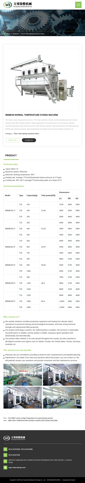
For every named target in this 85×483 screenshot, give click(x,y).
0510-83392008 (14, 449)
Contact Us (29, 140)
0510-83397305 (14, 455)
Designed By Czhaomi (69, 480)
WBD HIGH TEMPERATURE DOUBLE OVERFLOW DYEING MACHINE (33, 420)
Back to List (13, 140)
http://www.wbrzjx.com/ (17, 467)
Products (16, 34)
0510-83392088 (27, 449)
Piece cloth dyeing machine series (32, 34)
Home (8, 34)
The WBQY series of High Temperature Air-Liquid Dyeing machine (30, 418)
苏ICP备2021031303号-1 (54, 480)
